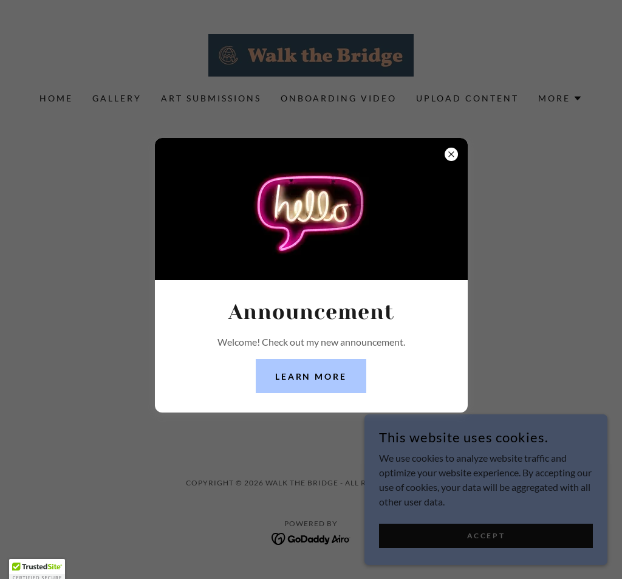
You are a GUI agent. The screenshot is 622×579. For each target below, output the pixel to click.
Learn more (311, 376)
